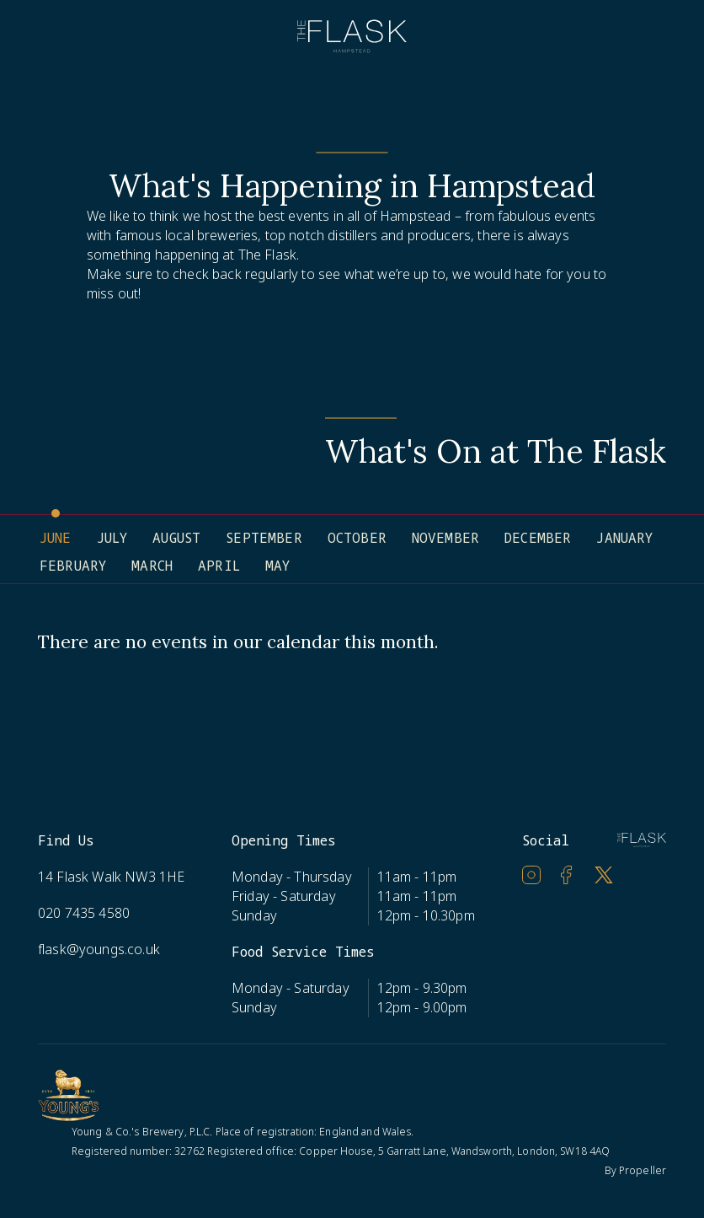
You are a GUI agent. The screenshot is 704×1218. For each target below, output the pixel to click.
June (56, 538)
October (357, 538)
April (219, 565)
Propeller (642, 1170)
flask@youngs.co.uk (99, 949)
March (152, 565)
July (112, 538)
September (263, 538)
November (445, 538)
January (624, 538)
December (537, 538)
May (277, 565)
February (73, 565)
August (176, 538)
